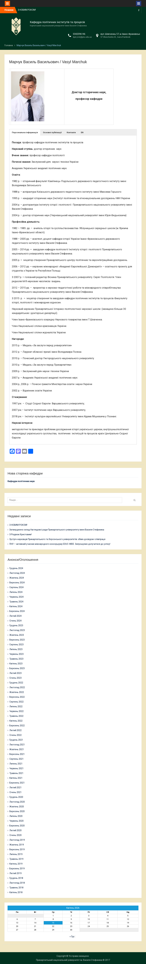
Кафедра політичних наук (21, 481)
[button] (25, 132)
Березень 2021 (17, 783)
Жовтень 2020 (16, 806)
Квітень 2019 (15, 864)
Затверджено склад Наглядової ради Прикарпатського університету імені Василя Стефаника (56, 529)
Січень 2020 (15, 835)
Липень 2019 (15, 854)
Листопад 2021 (17, 744)
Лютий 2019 (15, 873)
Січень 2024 (15, 620)
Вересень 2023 (17, 640)
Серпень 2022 (16, 701)
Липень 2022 (15, 706)
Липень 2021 (15, 763)
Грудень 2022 (16, 682)
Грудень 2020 (16, 797)
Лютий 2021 (15, 787)
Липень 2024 (15, 592)
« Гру (72, 936)
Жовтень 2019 (16, 844)
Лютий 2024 (15, 616)
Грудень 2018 (16, 878)
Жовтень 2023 (16, 635)
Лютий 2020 (15, 830)
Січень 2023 (15, 678)
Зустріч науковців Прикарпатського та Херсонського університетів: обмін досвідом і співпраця (57, 539)
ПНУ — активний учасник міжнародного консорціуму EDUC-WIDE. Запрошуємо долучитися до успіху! (59, 544)
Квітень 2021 (15, 778)
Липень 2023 (15, 649)
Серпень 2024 (16, 587)
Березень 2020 (17, 825)
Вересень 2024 (17, 582)
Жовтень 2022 (16, 692)
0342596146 (79, 34)
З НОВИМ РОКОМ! (27, 10)
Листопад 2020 (17, 802)
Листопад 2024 (17, 573)
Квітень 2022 (15, 721)
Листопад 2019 (17, 840)
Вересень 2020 (17, 811)
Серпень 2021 (16, 759)
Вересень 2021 (17, 754)
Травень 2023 (16, 659)
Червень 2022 (16, 711)
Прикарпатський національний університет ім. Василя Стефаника (69, 960)
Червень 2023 (16, 654)
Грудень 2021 (16, 740)
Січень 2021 (15, 792)
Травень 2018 (16, 887)
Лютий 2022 (15, 730)
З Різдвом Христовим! (20, 534)
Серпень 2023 (16, 644)
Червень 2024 (16, 597)
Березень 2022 (17, 725)
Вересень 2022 (17, 697)
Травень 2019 (16, 859)
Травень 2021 (16, 773)
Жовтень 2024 (16, 578)
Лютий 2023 (15, 673)
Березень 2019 (17, 868)
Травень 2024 (16, 601)
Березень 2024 (17, 611)
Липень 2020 (15, 816)
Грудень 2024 (16, 568)
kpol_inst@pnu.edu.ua (82, 37)
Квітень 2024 (15, 606)
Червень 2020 (16, 821)
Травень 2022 (16, 716)
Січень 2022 (15, 735)
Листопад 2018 (17, 883)
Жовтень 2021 (16, 749)
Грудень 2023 (16, 625)
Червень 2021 (16, 768)
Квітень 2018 (15, 892)
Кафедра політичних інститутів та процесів (57, 22)
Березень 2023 (17, 668)
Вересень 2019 (17, 849)
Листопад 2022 (17, 687)
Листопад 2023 (17, 630)
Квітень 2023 (15, 663)
